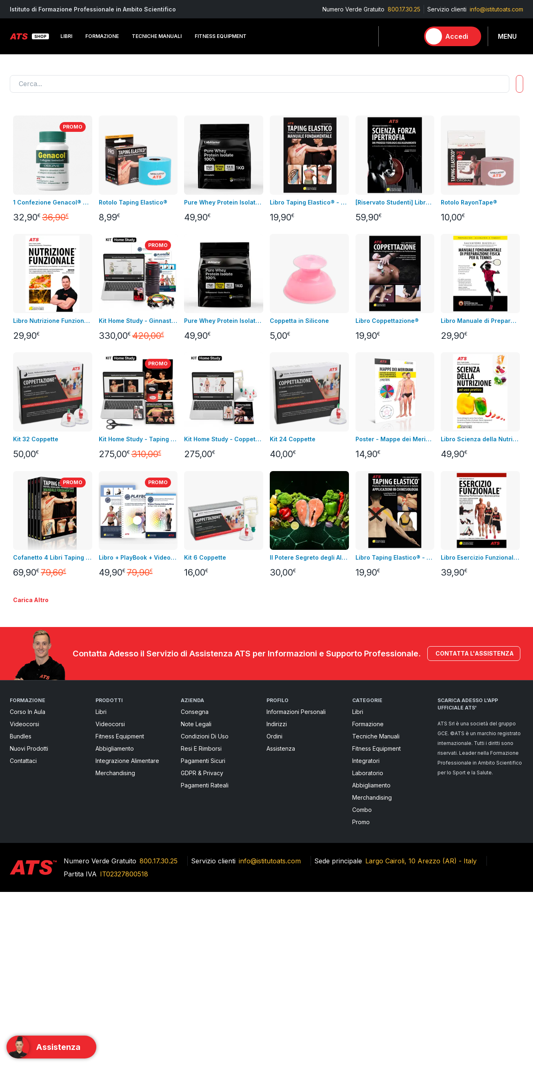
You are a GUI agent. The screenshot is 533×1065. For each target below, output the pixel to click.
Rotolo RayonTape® (469, 202)
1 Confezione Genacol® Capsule (52, 202)
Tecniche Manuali (376, 909)
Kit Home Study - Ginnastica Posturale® (138, 320)
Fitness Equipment (119, 909)
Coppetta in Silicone (299, 320)
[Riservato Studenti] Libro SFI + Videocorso (395, 202)
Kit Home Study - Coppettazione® (223, 439)
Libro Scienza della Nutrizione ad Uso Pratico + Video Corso (480, 439)
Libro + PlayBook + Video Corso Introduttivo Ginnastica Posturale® (138, 557)
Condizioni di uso (205, 909)
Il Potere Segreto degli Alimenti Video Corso (309, 557)
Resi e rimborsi (201, 921)
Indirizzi (276, 897)
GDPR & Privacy (202, 946)
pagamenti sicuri (203, 933)
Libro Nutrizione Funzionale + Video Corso (52, 320)
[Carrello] (409, 36)
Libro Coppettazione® (387, 320)
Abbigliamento (114, 921)
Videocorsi (24, 897)
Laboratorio (367, 946)
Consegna (195, 884)
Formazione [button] (102, 36)
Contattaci (23, 933)
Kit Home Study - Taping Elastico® (138, 439)
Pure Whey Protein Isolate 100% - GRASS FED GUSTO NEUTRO (223, 320)
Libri (101, 884)
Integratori (366, 933)
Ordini (274, 909)
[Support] (51, 1047)
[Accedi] (452, 36)
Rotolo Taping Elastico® (133, 202)
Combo (362, 982)
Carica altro (31, 773)
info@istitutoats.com (496, 9)
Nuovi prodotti (29, 921)
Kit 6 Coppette (205, 557)
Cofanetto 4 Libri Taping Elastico (52, 557)
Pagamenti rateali (205, 958)
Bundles (20, 909)
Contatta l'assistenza (474, 827)
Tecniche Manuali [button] (157, 36)
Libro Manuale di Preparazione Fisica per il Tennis (480, 320)
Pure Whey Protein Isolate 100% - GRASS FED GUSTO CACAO (223, 202)
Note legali (196, 897)
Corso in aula (27, 884)
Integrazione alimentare (127, 933)
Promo (361, 995)
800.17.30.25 (404, 9)
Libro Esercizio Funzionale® (480, 557)
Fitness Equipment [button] (221, 36)
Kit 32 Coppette (35, 439)
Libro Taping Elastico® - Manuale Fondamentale (309, 202)
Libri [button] (66, 36)
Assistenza (280, 921)
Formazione (368, 897)
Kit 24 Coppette (292, 439)
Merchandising (115, 946)
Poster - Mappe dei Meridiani (395, 439)
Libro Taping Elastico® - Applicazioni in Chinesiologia (395, 557)
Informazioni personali (296, 884)
